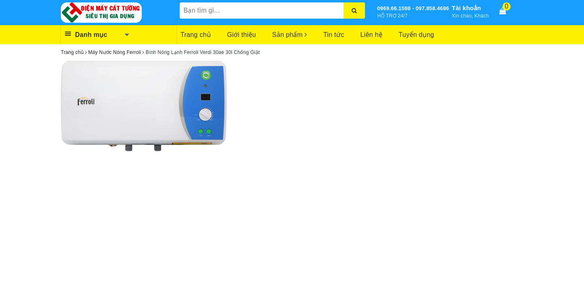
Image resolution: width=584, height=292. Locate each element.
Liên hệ (371, 34)
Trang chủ (195, 34)
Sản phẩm (289, 34)
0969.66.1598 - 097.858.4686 (413, 8)
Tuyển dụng (416, 34)
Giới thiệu (241, 34)
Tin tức (333, 34)
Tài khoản (466, 7)
